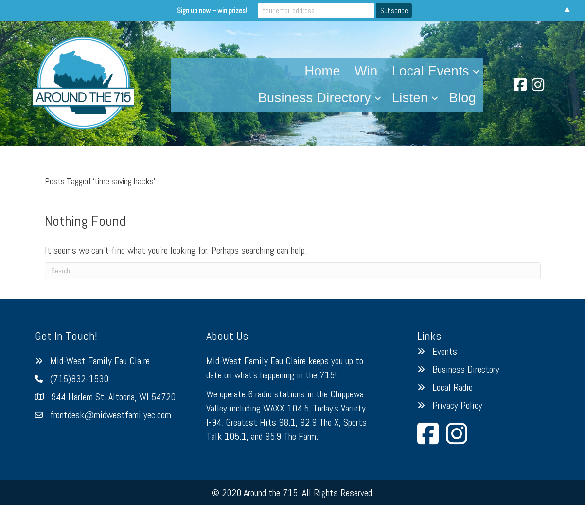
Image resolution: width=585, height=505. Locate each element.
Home (322, 71)
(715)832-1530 (79, 379)
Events (444, 351)
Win (366, 71)
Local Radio (452, 387)
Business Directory (314, 98)
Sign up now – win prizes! (212, 10)
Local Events (430, 71)
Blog (462, 98)
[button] (476, 71)
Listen (410, 98)
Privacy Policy (457, 405)
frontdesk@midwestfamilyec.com (110, 415)
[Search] (293, 270)
